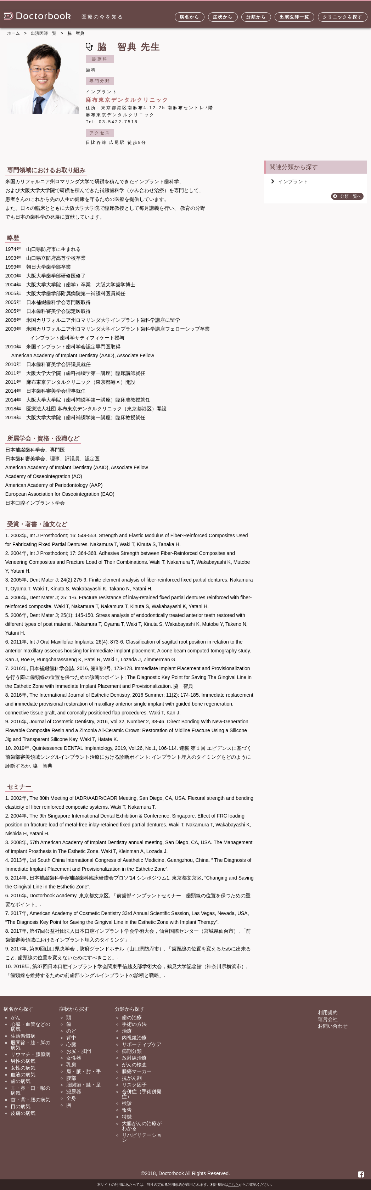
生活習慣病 (23, 1036)
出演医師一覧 (294, 17)
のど (71, 1031)
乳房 (71, 1064)
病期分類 (132, 1051)
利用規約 (328, 1012)
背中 (71, 1037)
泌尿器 (73, 1091)
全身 (71, 1098)
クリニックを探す (342, 17)
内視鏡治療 (134, 1037)
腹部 (71, 1078)
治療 (127, 1031)
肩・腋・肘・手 (83, 1071)
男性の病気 (23, 1061)
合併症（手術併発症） (142, 1094)
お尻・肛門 (78, 1051)
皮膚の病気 (23, 1113)
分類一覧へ (347, 196)
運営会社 (328, 1019)
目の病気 (20, 1106)
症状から (223, 17)
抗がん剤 (132, 1078)
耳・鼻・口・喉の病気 (30, 1090)
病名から (189, 17)
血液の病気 (23, 1074)
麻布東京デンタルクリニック (127, 100)
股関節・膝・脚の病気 (30, 1045)
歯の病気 (20, 1081)
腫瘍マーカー (137, 1071)
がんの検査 (134, 1064)
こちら (233, 1184)
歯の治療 (132, 1017)
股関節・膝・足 (83, 1085)
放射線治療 (134, 1058)
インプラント (289, 181)
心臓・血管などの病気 (30, 1026)
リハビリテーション (142, 1137)
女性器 (73, 1058)
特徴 (127, 1116)
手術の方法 (134, 1024)
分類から (256, 17)
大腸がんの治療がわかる (142, 1126)
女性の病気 (23, 1068)
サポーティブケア (142, 1044)
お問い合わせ (333, 1026)
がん (16, 1017)
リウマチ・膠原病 (30, 1054)
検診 (127, 1103)
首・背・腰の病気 (30, 1099)
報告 (127, 1110)
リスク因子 (134, 1085)
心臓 (71, 1044)
